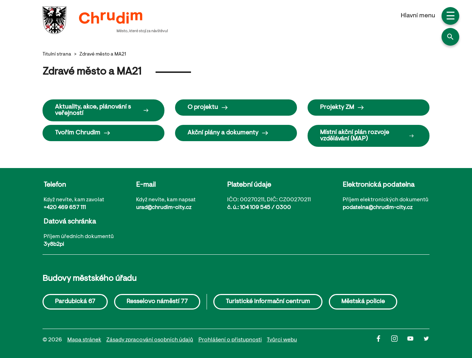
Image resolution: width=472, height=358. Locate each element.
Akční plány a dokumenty (228, 133)
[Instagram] (399, 340)
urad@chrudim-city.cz (163, 207)
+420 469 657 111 (65, 207)
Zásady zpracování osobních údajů (149, 340)
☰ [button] (450, 17)
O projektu (207, 107)
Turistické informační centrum (268, 302)
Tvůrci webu (282, 340)
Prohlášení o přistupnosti (230, 340)
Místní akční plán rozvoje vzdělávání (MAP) (367, 135)
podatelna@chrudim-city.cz (377, 207)
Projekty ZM (342, 107)
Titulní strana (57, 54)
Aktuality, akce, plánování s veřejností (102, 110)
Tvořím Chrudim (83, 133)
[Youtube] (415, 340)
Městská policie (363, 302)
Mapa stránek (84, 340)
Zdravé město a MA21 (102, 54)
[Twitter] (426, 340)
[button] (450, 37)
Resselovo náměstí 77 (157, 302)
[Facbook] (383, 340)
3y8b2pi (54, 244)
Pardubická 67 (75, 302)
